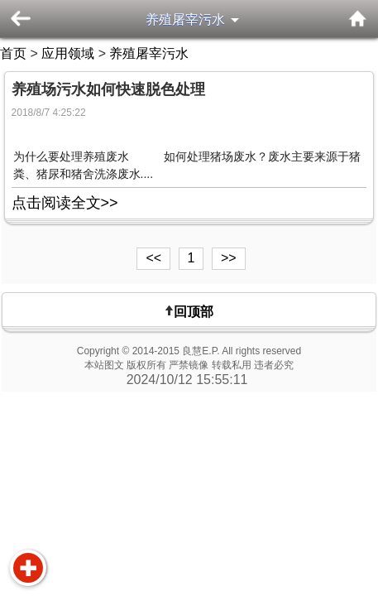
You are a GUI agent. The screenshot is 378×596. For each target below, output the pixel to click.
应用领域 (67, 53)
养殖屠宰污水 (185, 19)
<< (153, 258)
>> (229, 258)
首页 (13, 53)
